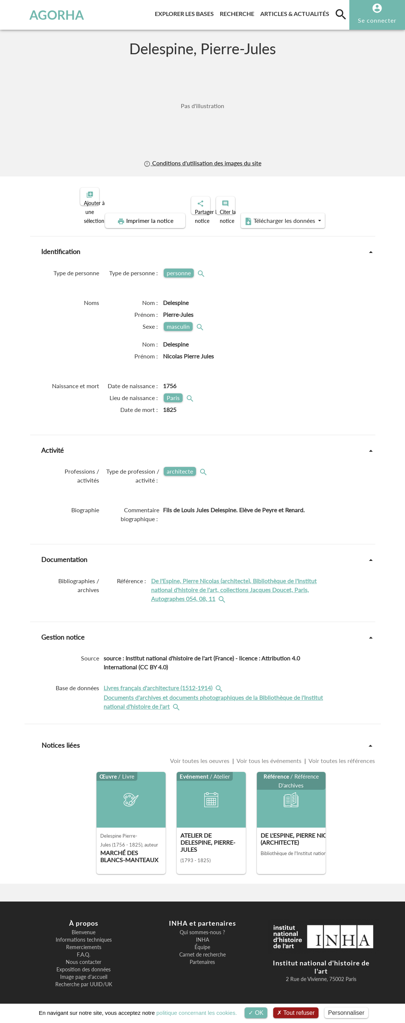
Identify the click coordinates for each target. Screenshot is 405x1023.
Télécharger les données (286, 215)
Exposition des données (83, 963)
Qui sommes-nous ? (202, 926)
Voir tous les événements (269, 754)
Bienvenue (83, 926)
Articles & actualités (296, 12)
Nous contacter (83, 956)
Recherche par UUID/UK (83, 978)
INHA (202, 933)
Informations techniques (84, 933)
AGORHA (39, 14)
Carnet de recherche (202, 948)
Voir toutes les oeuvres (200, 754)
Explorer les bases (186, 12)
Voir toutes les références (341, 754)
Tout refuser (296, 1013)
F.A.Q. (83, 948)
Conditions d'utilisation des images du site (202, 162)
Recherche (238, 12)
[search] (340, 14)
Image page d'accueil (83, 970)
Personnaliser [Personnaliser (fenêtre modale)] (346, 1013)
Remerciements (83, 941)
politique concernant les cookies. (196, 1013)
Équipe (202, 941)
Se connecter (377, 20)
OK (256, 1013)
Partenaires (202, 956)
